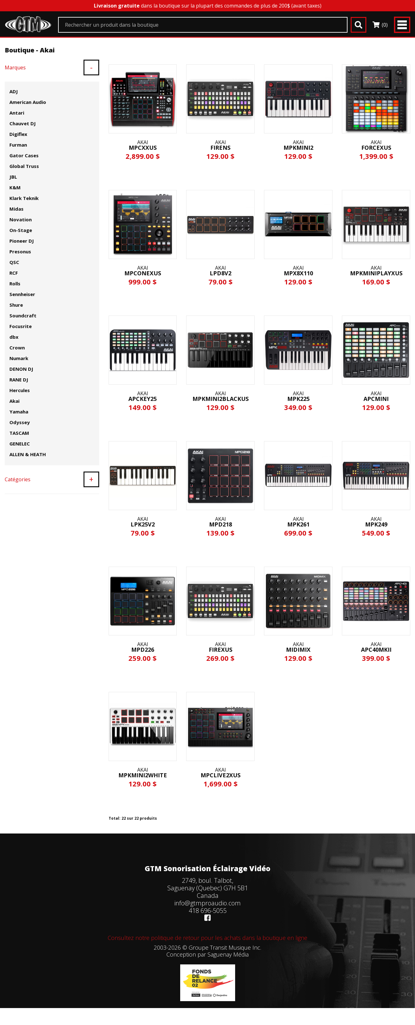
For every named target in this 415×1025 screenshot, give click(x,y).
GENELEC (19, 443)
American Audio (27, 102)
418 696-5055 (208, 910)
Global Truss (24, 166)
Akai (14, 401)
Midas (16, 209)
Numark (18, 358)
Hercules (19, 390)
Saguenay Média (228, 954)
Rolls (14, 283)
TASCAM (19, 433)
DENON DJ (21, 369)
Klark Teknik (24, 198)
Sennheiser (22, 294)
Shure (16, 305)
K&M (15, 187)
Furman (18, 145)
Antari (16, 113)
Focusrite (20, 326)
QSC (14, 262)
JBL (13, 177)
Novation (20, 219)
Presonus (20, 251)
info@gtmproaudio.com (207, 903)
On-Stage (20, 230)
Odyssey (19, 422)
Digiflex (18, 134)
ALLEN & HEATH (27, 454)
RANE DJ (18, 379)
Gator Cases (24, 155)
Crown (17, 347)
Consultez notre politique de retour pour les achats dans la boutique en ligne (207, 937)
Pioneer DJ (21, 241)
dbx (14, 337)
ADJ (13, 91)
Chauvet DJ (22, 123)
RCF (13, 273)
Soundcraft (22, 315)
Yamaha (18, 411)
